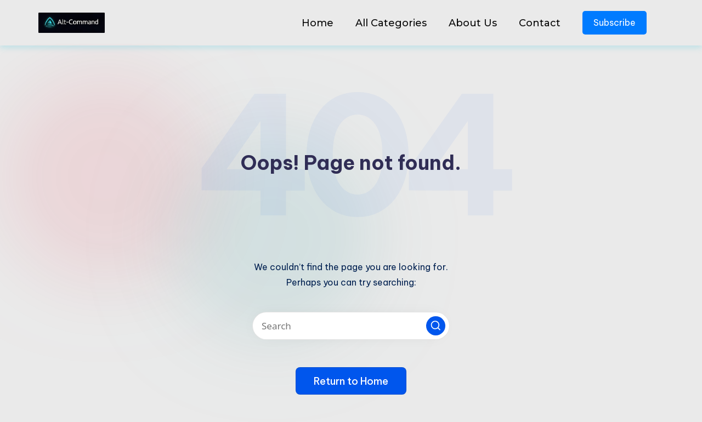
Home (317, 23)
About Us (473, 23)
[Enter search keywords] (351, 326)
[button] (435, 325)
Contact (540, 23)
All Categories (391, 23)
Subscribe (614, 22)
